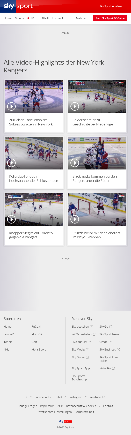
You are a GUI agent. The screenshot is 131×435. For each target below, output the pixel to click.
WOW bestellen (83, 334)
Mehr (81, 18)
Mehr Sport (39, 349)
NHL (6, 349)
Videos (19, 18)
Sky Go (105, 327)
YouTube (97, 397)
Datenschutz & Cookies (82, 406)
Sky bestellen (82, 327)
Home (7, 18)
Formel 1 (57, 18)
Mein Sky (106, 369)
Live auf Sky (81, 342)
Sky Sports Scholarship (79, 377)
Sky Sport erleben (110, 6)
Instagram (77, 397)
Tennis (8, 342)
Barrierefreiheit (84, 412)
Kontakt (108, 406)
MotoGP (37, 334)
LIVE (32, 18)
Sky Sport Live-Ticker (108, 359)
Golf (34, 342)
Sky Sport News (109, 334)
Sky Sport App (81, 368)
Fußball (44, 18)
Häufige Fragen (27, 406)
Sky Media (80, 350)
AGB (60, 406)
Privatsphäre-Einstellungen (54, 412)
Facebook (42, 397)
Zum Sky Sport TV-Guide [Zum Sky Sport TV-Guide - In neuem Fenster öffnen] (110, 18)
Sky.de (104, 342)
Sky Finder (80, 358)
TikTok (59, 397)
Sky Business (109, 350)
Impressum (47, 406)
